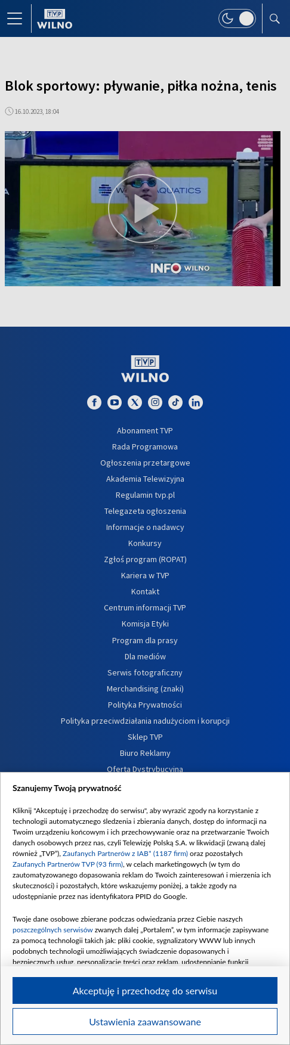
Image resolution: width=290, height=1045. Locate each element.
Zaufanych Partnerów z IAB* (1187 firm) (125, 853)
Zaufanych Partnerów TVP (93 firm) (68, 864)
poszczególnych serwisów (53, 929)
